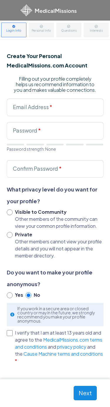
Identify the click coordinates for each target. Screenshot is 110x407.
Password (27, 130)
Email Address (32, 107)
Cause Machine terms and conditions (63, 354)
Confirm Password (37, 168)
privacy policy (71, 347)
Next (85, 392)
